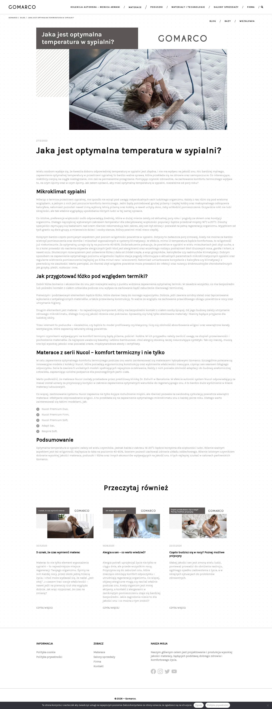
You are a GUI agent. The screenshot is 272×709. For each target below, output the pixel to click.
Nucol (79, 367)
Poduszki (156, 7)
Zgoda (198, 705)
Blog (213, 21)
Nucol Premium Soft (54, 423)
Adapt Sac (48, 429)
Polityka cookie (45, 652)
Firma (251, 7)
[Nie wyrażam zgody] (267, 705)
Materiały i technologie (188, 7)
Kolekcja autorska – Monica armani (95, 7)
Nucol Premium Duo (55, 412)
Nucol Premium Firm (55, 417)
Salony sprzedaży (226, 7)
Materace (135, 7)
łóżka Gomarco (54, 287)
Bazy (228, 21)
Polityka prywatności (49, 657)
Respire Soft (49, 434)
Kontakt (98, 666)
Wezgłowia (247, 21)
